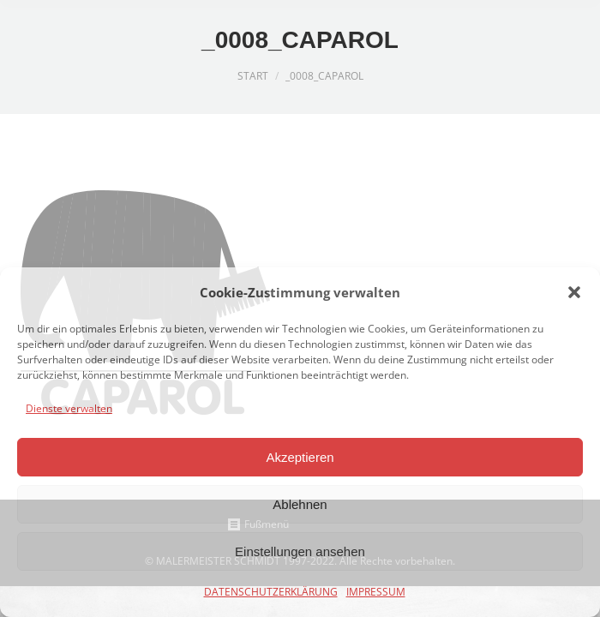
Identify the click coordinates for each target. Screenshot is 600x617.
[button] (574, 292)
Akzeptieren (299, 457)
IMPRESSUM (375, 591)
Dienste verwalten (69, 408)
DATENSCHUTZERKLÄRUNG (271, 591)
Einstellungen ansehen (300, 551)
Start (252, 76)
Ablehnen (300, 504)
